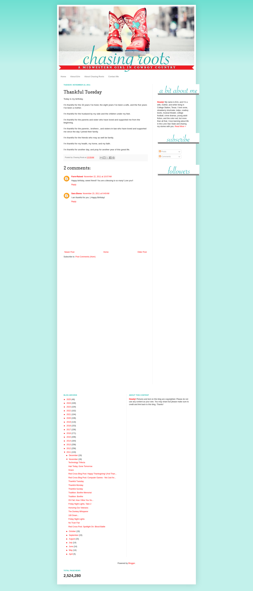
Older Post (142, 252)
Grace (71, 470)
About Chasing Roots (94, 76)
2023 (69, 407)
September (74, 535)
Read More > (180, 126)
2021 (69, 414)
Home (63, 76)
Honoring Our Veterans (78, 508)
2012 (69, 448)
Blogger (131, 563)
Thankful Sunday (75, 489)
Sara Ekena (76, 193)
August (72, 539)
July (71, 542)
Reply (73, 185)
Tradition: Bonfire (75, 496)
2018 (69, 426)
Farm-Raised (77, 176)
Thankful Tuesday (76, 481)
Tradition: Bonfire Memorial (80, 493)
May (71, 550)
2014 (69, 441)
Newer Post (69, 252)
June (71, 546)
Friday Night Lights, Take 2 (79, 504)
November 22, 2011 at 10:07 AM (98, 176)
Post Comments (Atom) (85, 257)
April (71, 554)
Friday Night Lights (76, 519)
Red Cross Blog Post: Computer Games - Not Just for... (92, 478)
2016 (69, 433)
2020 (69, 418)
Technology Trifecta (76, 462)
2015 (69, 437)
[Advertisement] (173, 227)
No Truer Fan (74, 523)
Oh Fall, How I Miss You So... (80, 500)
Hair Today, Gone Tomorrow (80, 466)
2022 (69, 411)
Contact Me (113, 76)
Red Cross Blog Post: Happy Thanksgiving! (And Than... (92, 474)
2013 (69, 444)
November (73, 459)
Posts (162, 151)
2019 (69, 422)
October (72, 531)
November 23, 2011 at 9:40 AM (96, 193)
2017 (69, 429)
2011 (69, 452)
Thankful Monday (75, 485)
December (73, 455)
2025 (69, 399)
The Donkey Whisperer (78, 511)
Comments (165, 156)
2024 (69, 403)
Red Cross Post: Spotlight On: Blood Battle (86, 527)
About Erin (75, 76)
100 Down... (73, 515)
